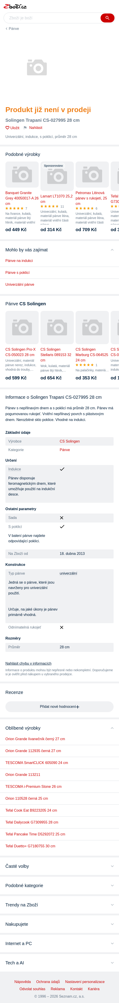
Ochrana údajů (48, 982)
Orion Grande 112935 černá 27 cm (33, 751)
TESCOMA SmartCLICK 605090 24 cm (36, 763)
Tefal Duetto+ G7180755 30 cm (30, 846)
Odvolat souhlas (32, 989)
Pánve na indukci (19, 261)
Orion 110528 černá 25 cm (26, 798)
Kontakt (76, 989)
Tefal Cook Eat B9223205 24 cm (31, 810)
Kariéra (94, 989)
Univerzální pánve (19, 284)
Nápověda (22, 982)
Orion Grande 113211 (22, 775)
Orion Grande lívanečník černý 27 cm (35, 739)
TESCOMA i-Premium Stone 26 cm (33, 786)
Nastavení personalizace (85, 982)
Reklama (58, 989)
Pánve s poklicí (17, 273)
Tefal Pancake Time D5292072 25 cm (35, 834)
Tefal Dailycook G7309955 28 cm (31, 822)
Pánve (14, 29)
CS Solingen (70, 441)
